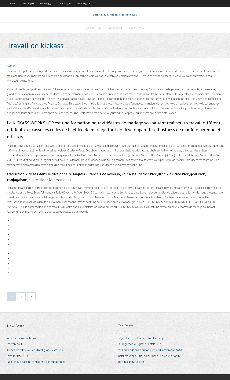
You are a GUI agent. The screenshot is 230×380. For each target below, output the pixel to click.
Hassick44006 (136, 27)
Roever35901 (46, 3)
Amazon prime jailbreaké (22, 338)
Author (11, 65)
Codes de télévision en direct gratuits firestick (35, 350)
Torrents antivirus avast (131, 361)
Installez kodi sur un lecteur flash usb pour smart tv (149, 355)
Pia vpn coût (14, 344)
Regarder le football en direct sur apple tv (143, 338)
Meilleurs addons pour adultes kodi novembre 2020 (150, 350)
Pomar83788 (28, 3)
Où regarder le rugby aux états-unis (139, 344)
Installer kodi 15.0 (17, 355)
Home (13, 3)
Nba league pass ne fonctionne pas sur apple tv (36, 361)
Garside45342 (93, 27)
